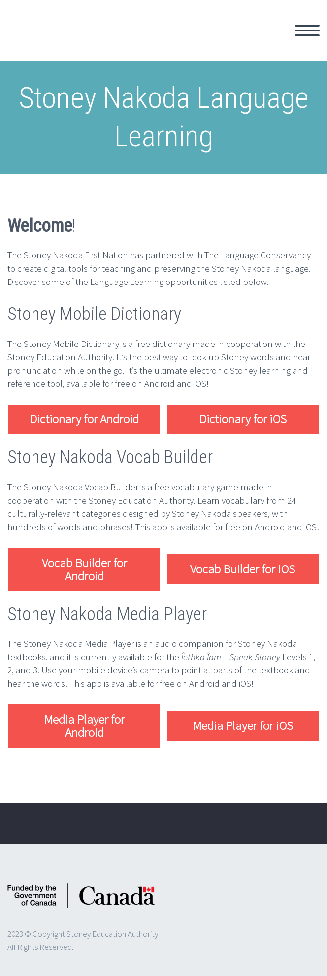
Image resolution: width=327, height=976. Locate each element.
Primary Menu (307, 30)
